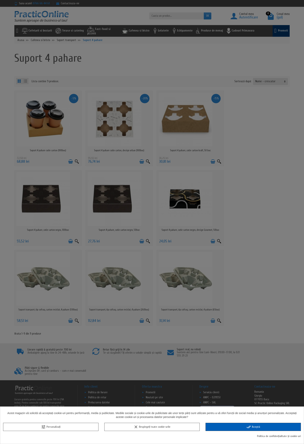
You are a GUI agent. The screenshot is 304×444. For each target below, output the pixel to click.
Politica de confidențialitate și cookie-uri (279, 436)
